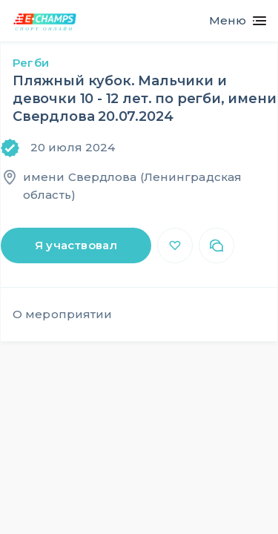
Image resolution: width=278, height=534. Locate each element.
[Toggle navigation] (231, 21)
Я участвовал (76, 245)
